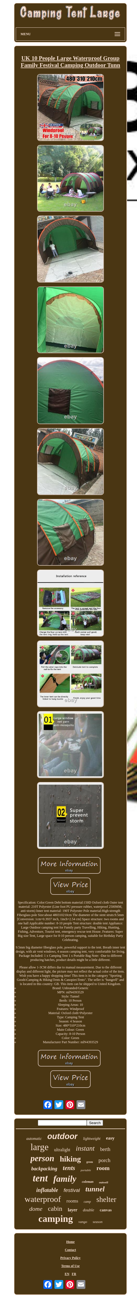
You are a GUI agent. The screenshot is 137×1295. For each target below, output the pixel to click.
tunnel (94, 1189)
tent (40, 1178)
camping (55, 1219)
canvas (106, 1210)
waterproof (43, 1199)
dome (36, 1208)
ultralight (62, 1149)
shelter (106, 1199)
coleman (87, 1182)
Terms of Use (70, 1266)
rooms (72, 1201)
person (42, 1158)
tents (69, 1168)
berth (105, 1149)
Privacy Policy (70, 1258)
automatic (34, 1139)
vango (82, 1222)
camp (87, 1202)
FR (74, 1274)
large (39, 1147)
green (89, 1161)
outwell (103, 1182)
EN (67, 1274)
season (97, 1222)
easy (110, 1138)
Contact (70, 1250)
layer (72, 1209)
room (102, 1168)
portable (86, 1170)
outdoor (62, 1136)
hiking (70, 1159)
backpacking (44, 1168)
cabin (55, 1208)
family (65, 1179)
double (88, 1210)
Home (70, 1242)
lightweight (92, 1139)
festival (72, 1190)
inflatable (47, 1190)
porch (104, 1160)
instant (85, 1148)
